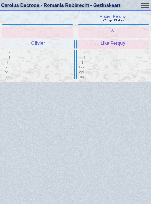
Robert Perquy (113, 16)
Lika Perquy (112, 43)
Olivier (38, 43)
